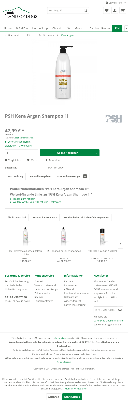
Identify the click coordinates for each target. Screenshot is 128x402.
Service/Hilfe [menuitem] (114, 2)
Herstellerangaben (40, 176)
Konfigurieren (72, 396)
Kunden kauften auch (45, 217)
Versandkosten (62, 338)
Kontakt (38, 281)
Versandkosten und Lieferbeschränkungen (46, 287)
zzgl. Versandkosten (24, 137)
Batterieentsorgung (74, 304)
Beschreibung (15, 176)
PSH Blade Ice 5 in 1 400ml (102, 250)
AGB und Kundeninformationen (76, 291)
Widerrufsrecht (72, 300)
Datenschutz (71, 297)
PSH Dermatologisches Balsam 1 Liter (26, 252)
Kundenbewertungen (72, 176)
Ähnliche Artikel (17, 217)
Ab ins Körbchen (77, 152)
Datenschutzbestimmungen (109, 320)
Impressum (70, 285)
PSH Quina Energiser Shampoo (64, 250)
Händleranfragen (43, 300)
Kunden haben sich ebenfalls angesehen (86, 217)
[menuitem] (68, 10)
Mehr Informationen (76, 388)
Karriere (68, 281)
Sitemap (38, 297)
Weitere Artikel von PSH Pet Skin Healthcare (35, 201)
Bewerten (52, 160)
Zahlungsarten (42, 293)
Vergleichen (13, 160)
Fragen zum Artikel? (22, 198)
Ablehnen (53, 396)
